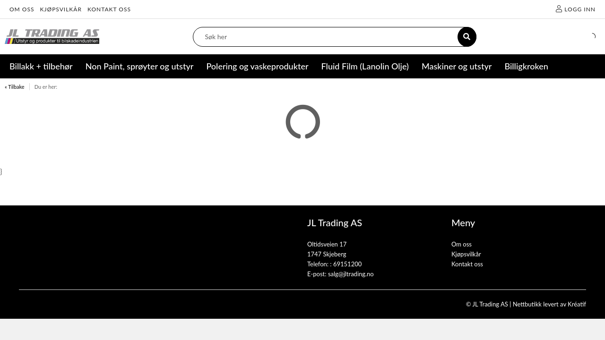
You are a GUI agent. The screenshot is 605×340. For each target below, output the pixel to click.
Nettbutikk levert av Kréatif (549, 304)
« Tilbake (15, 87)
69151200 (347, 264)
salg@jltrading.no (351, 274)
